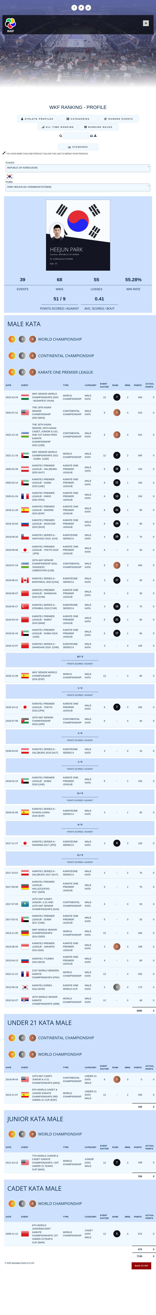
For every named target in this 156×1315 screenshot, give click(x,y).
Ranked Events (118, 119)
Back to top (141, 1267)
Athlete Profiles (37, 119)
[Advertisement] (78, 1291)
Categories (78, 119)
